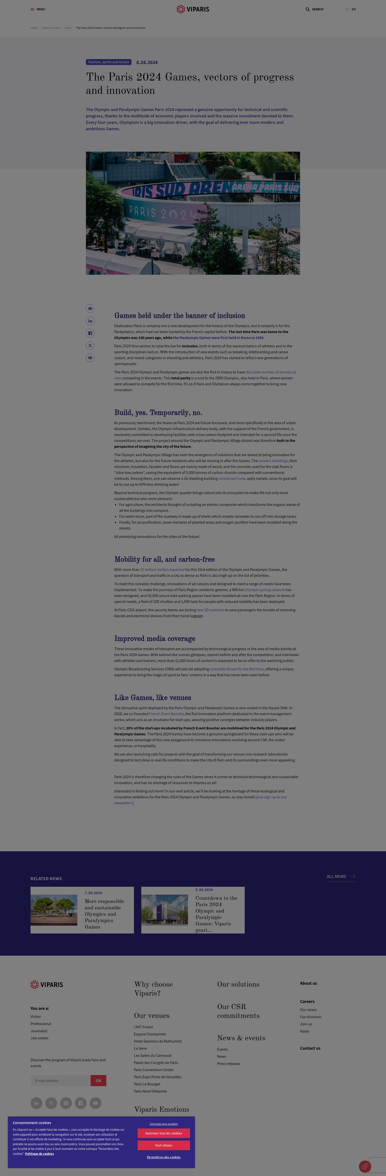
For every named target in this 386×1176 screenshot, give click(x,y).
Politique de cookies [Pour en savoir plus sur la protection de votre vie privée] (39, 1154)
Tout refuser (164, 1145)
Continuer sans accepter (164, 1124)
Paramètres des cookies (164, 1157)
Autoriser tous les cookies (163, 1133)
